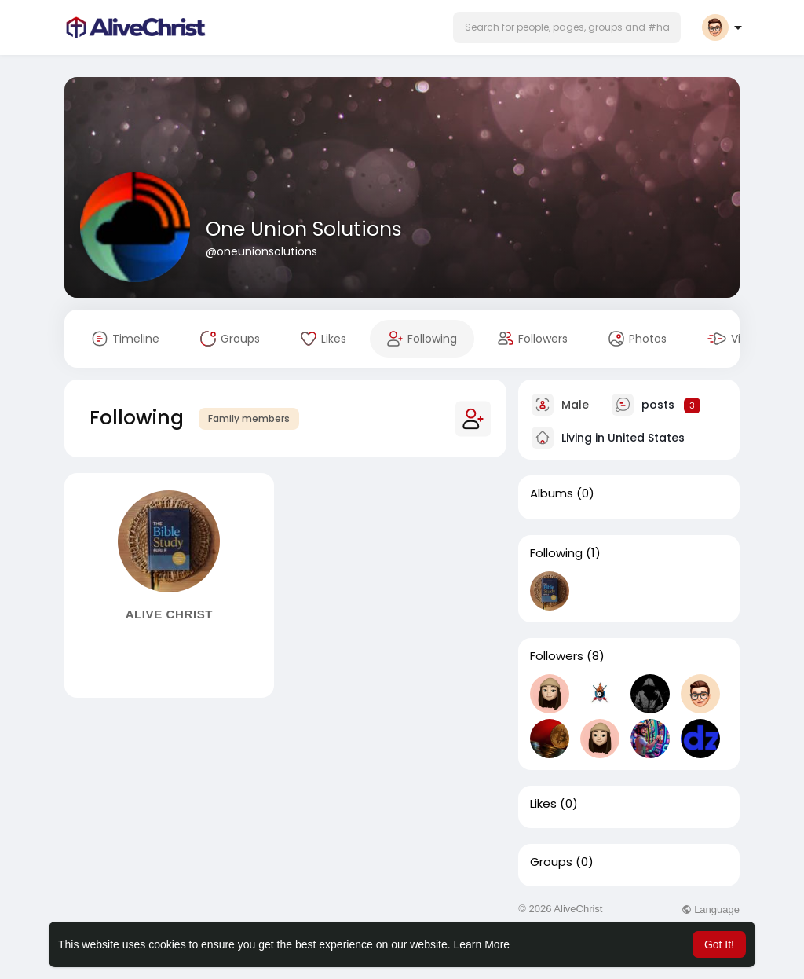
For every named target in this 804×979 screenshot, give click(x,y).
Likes (543, 804)
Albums (551, 493)
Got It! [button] (719, 944)
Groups (551, 862)
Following (556, 553)
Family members (249, 418)
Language (711, 909)
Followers (556, 656)
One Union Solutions (304, 229)
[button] (567, 27)
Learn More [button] (482, 944)
